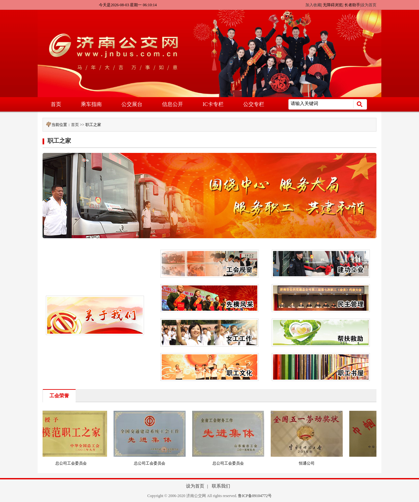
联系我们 (221, 486)
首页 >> (78, 124)
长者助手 (352, 5)
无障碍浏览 (332, 5)
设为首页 (368, 5)
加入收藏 (313, 5)
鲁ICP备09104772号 (255, 495)
